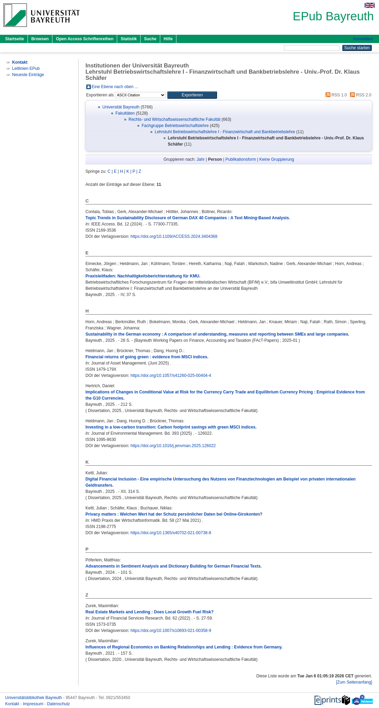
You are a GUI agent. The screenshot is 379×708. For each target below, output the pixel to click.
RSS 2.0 (359, 95)
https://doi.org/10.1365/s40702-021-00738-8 (171, 532)
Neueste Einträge (28, 74)
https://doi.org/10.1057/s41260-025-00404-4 (171, 375)
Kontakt (12, 703)
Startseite (14, 38)
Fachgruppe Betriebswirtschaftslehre (175, 125)
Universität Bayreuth (121, 107)
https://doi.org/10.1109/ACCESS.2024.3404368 (174, 236)
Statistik (129, 38)
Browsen (40, 38)
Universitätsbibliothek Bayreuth (34, 697)
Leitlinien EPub (26, 68)
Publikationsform (240, 159)
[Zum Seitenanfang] (354, 682)
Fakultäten (125, 113)
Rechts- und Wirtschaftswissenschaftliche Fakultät (175, 119)
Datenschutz (58, 703)
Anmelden (363, 38)
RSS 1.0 (335, 95)
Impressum (33, 703)
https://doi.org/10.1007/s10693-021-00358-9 (171, 630)
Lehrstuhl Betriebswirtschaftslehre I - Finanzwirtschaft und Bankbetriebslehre (225, 131)
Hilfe (168, 38)
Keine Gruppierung (276, 159)
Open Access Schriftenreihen (84, 38)
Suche (150, 38)
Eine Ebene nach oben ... (115, 86)
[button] (192, 95)
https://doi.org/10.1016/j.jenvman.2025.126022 (173, 445)
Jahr (201, 159)
